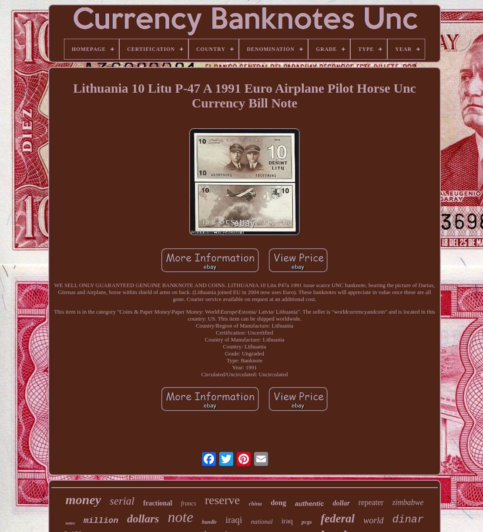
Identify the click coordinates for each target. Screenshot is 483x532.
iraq (287, 521)
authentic (309, 503)
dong (278, 503)
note (181, 517)
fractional (157, 503)
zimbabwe (408, 502)
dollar (340, 503)
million (101, 520)
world (373, 520)
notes (70, 523)
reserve (222, 500)
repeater (371, 502)
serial (122, 501)
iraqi (233, 520)
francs (188, 503)
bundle (209, 522)
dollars (143, 518)
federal (338, 518)
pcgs (307, 522)
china (255, 503)
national (262, 521)
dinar (408, 519)
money (83, 499)
